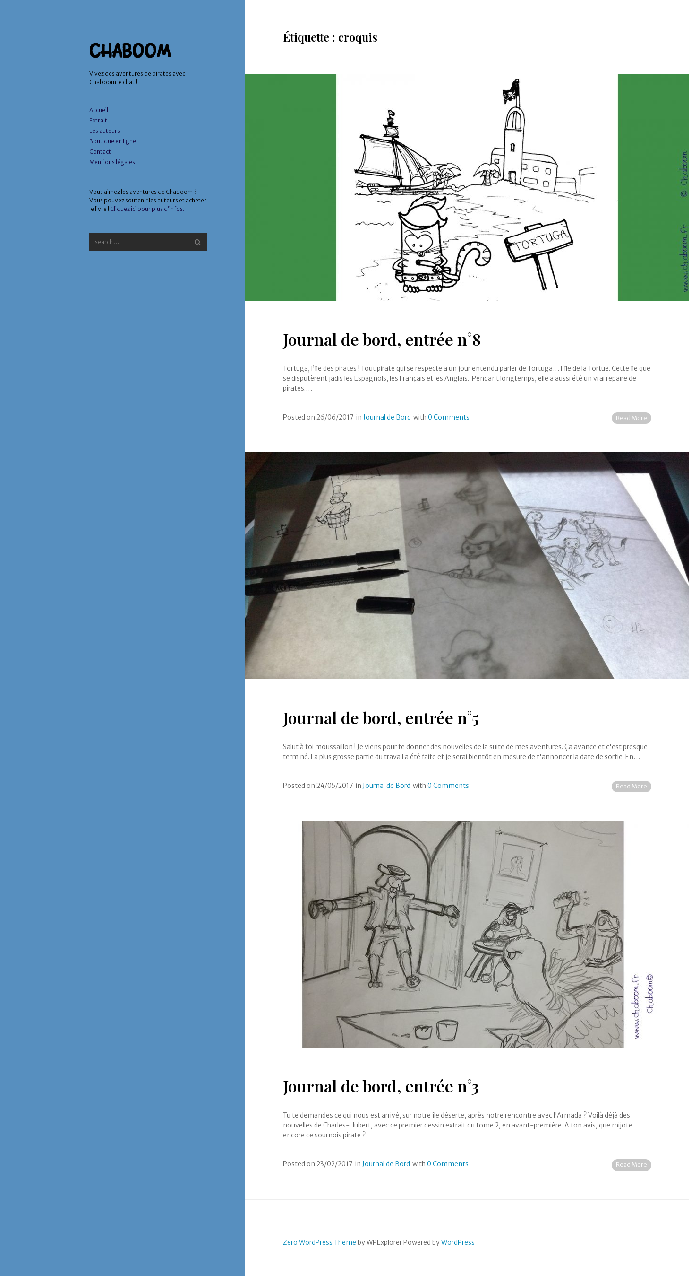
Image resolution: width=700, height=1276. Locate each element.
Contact (100, 151)
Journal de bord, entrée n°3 (381, 1086)
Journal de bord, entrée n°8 (382, 339)
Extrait (98, 120)
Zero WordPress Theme (319, 1242)
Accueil (98, 110)
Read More (631, 418)
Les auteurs (104, 130)
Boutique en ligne (112, 141)
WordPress (458, 1242)
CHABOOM (130, 51)
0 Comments (449, 417)
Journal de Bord (387, 417)
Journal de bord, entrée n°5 (381, 717)
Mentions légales (112, 162)
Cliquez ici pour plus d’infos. (147, 208)
